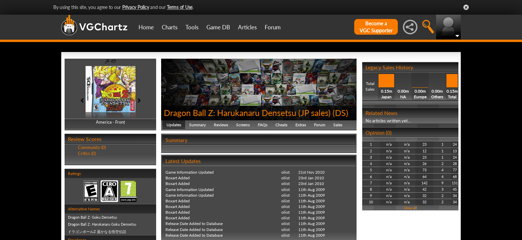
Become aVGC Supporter (376, 26)
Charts (169, 27)
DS (340, 113)
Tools (191, 27)
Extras (300, 124)
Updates (173, 124)
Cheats (281, 124)
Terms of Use (179, 7)
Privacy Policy (135, 7)
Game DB (218, 27)
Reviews (221, 124)
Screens (243, 124)
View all (410, 208)
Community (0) (92, 147)
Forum (273, 27)
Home (146, 27)
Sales (337, 124)
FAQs (262, 124)
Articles (247, 27)
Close (466, 7)
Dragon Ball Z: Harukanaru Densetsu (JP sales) (247, 113)
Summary (197, 124)
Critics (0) (87, 153)
